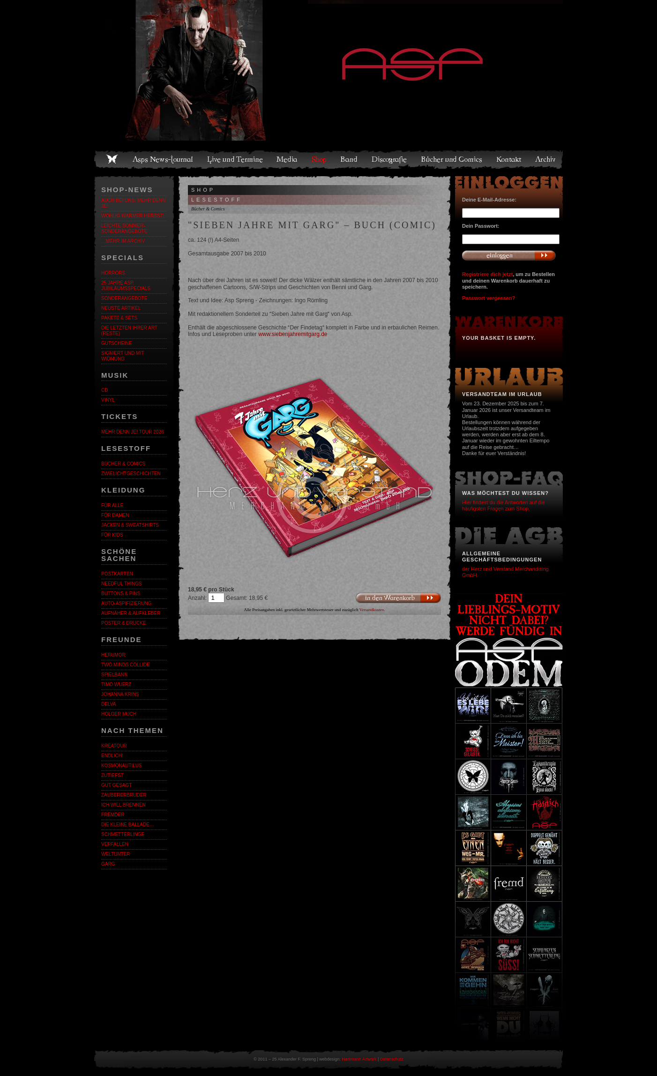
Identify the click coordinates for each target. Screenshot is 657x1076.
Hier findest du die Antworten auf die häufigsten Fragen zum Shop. (503, 505)
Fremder (112, 814)
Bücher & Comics (123, 463)
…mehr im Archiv (123, 241)
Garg (108, 864)
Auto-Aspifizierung (126, 603)
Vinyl (108, 400)
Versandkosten (371, 609)
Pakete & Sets (119, 318)
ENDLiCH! (112, 755)
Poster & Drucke (123, 623)
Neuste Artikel (121, 308)
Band (349, 159)
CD (104, 390)
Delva (108, 704)
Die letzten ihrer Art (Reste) (129, 330)
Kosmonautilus (121, 765)
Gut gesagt (116, 785)
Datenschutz (391, 1059)
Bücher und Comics (452, 159)
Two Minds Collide (125, 664)
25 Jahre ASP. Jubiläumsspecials (125, 285)
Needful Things (121, 583)
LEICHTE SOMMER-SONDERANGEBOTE (124, 228)
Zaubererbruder (124, 795)
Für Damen (115, 515)
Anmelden (509, 255)
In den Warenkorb (398, 598)
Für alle (112, 505)
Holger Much (118, 714)
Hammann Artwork (359, 1059)
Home (112, 159)
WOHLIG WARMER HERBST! (132, 215)
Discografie (390, 159)
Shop (320, 159)
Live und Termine (235, 159)
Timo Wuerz (116, 684)
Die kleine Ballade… (127, 824)
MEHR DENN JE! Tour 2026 (132, 431)
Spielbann (114, 674)
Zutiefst (112, 775)
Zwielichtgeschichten (131, 473)
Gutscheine (116, 343)
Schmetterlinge (122, 834)
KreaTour (114, 745)
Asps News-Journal (163, 159)
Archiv (546, 159)
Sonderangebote (124, 298)
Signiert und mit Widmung (122, 356)
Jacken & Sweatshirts (130, 525)
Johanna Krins (120, 694)
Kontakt (509, 159)
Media (287, 159)
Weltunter (115, 854)
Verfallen (114, 844)
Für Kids (112, 535)
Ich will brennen (123, 804)
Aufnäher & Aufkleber (130, 613)
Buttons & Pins (120, 593)
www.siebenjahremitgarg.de (292, 334)
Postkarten (117, 573)
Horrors (113, 273)
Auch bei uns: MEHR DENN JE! (133, 203)
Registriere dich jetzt (487, 274)
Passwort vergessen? (488, 298)
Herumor (113, 655)
